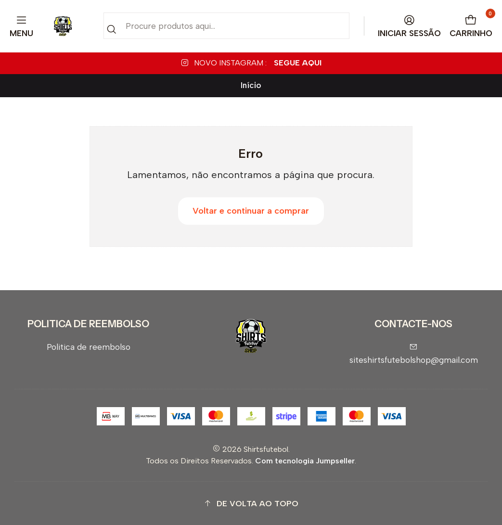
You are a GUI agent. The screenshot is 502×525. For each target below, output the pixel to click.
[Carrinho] (471, 26)
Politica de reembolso (88, 347)
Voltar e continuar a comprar (251, 210)
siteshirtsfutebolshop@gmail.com (413, 354)
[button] (251, 503)
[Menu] (21, 26)
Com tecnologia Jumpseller (305, 460)
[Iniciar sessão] (409, 26)
